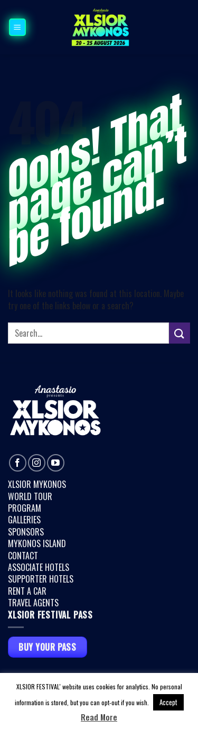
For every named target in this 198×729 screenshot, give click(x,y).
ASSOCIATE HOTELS (38, 567)
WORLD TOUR (30, 496)
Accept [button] (168, 702)
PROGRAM (24, 508)
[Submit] (179, 332)
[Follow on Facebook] (17, 463)
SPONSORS (26, 531)
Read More (99, 717)
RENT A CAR (27, 591)
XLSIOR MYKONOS (37, 484)
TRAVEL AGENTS (33, 602)
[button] (17, 27)
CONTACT (23, 555)
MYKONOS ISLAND (37, 543)
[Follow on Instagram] (36, 463)
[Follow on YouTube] (55, 463)
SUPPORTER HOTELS (40, 579)
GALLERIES (24, 519)
